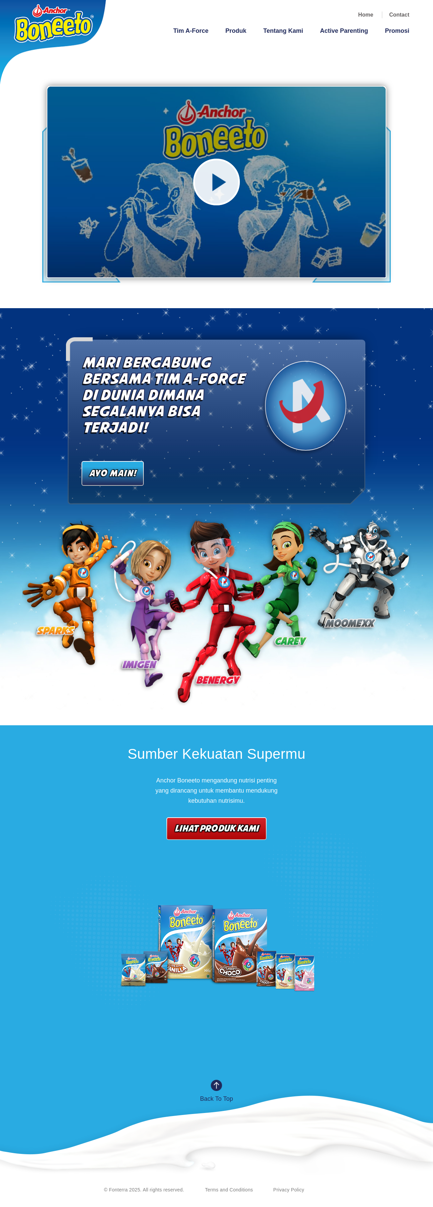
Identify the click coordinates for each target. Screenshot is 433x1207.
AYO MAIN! (112, 473)
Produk (235, 30)
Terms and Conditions (229, 1189)
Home (365, 15)
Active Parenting (344, 30)
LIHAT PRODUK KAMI (216, 828)
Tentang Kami (283, 30)
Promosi (397, 30)
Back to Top (216, 1098)
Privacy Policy (288, 1189)
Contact (399, 15)
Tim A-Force (190, 30)
